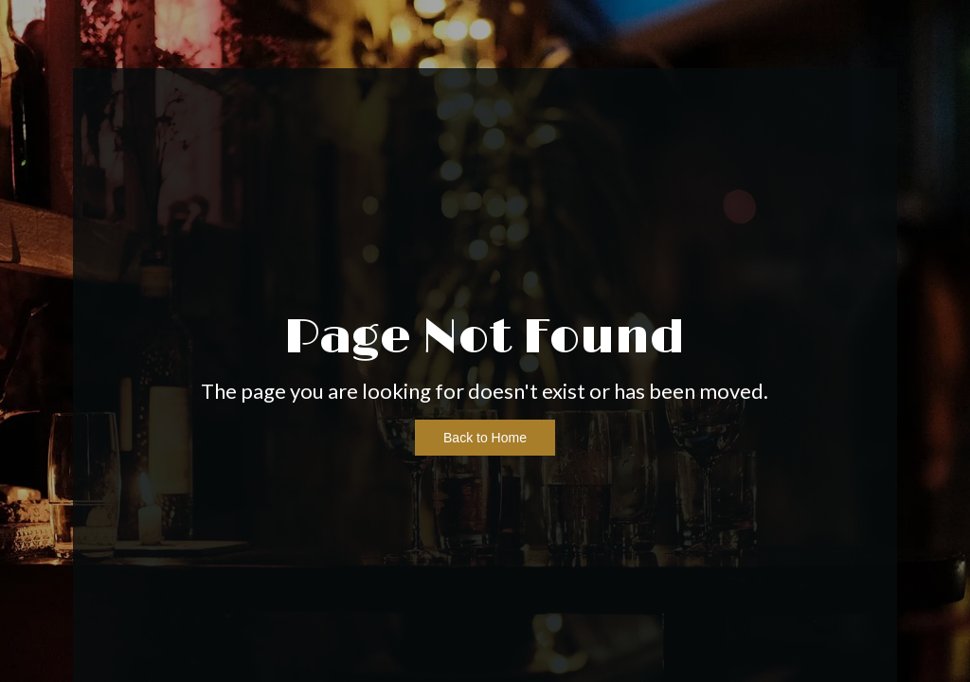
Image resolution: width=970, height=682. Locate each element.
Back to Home (485, 437)
